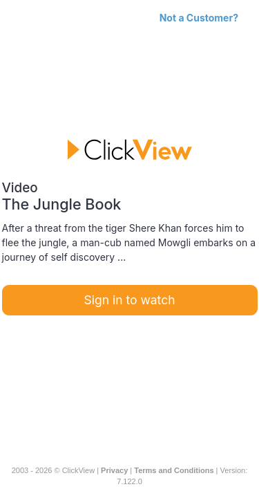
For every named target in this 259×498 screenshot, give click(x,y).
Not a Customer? (199, 18)
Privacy (114, 470)
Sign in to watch (129, 300)
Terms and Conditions (173, 470)
